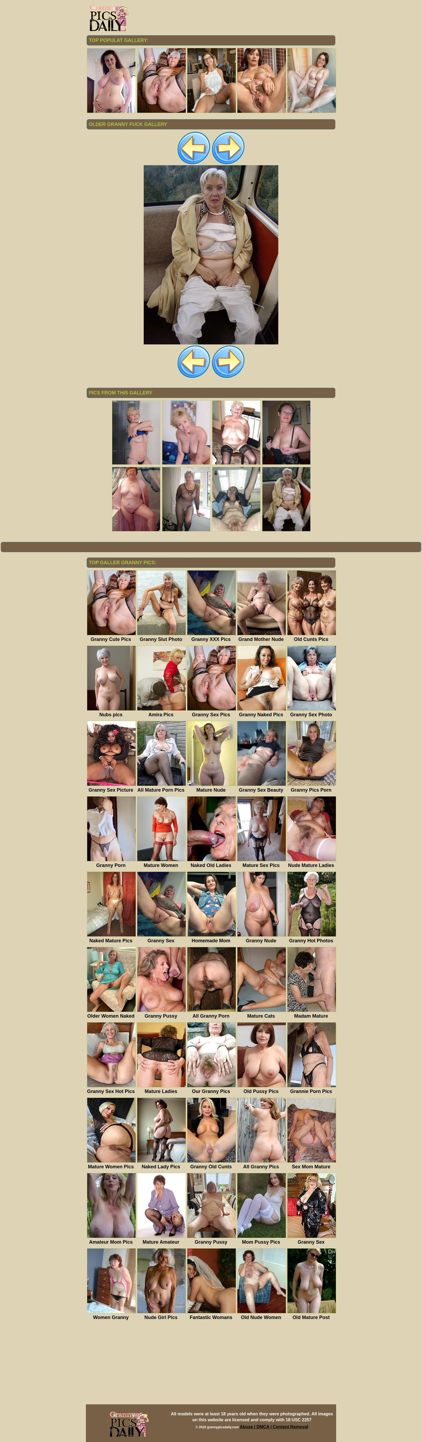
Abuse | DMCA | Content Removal (274, 1427)
